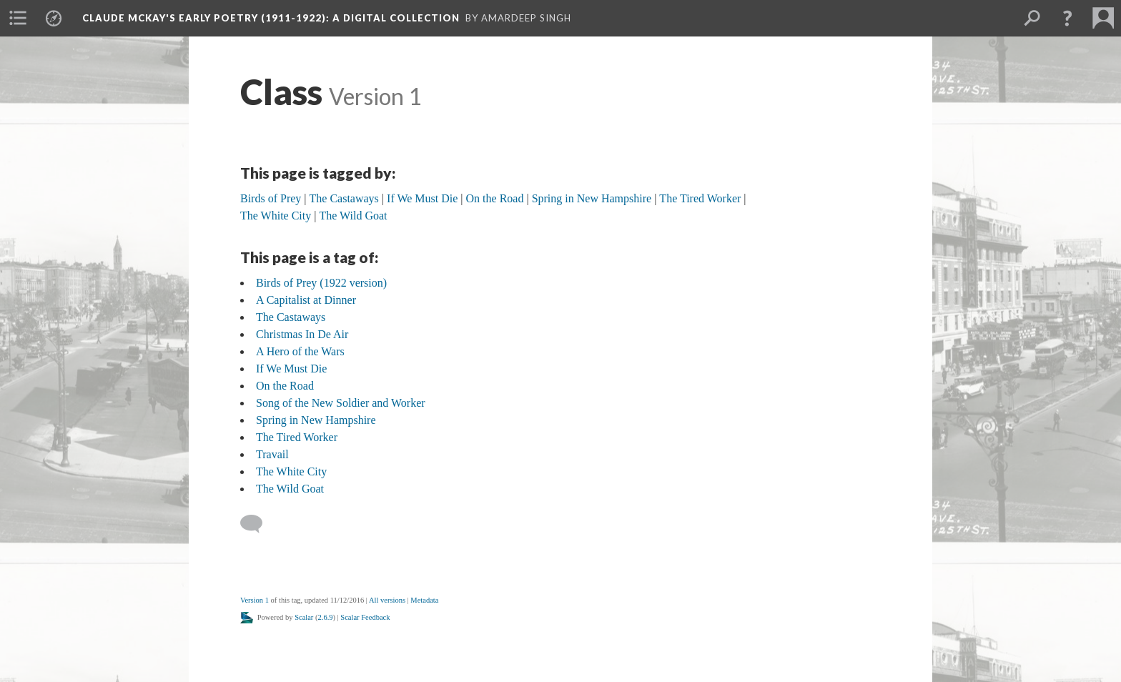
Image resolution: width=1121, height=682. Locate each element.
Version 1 (254, 600)
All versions (387, 600)
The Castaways (290, 317)
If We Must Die (291, 368)
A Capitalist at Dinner (306, 300)
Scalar (304, 617)
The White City (291, 471)
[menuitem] (18, 18)
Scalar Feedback (365, 617)
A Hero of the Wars (300, 351)
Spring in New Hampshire (316, 420)
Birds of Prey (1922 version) (321, 283)
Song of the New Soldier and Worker (340, 403)
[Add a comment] (257, 524)
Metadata (424, 600)
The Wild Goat (290, 489)
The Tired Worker (296, 437)
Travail (272, 454)
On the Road (285, 386)
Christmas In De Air (302, 334)
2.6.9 (325, 617)
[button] (1067, 18)
